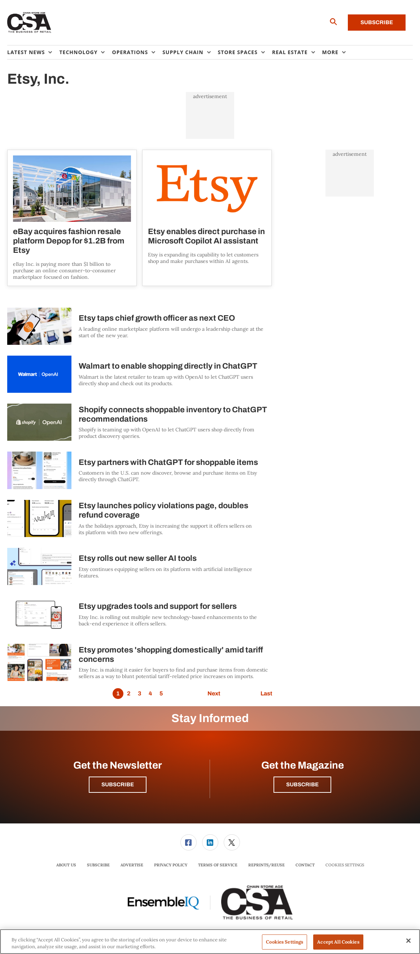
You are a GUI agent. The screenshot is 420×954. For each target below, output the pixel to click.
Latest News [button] (26, 52)
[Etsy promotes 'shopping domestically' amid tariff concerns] (39, 662)
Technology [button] (78, 52)
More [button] (330, 52)
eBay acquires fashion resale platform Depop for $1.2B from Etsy (68, 241)
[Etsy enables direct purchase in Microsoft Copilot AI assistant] (207, 188)
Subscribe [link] (98, 864)
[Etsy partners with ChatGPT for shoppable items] (39, 470)
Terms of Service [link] (217, 864)
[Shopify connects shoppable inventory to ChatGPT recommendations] (39, 422)
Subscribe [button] (117, 784)
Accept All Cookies (338, 942)
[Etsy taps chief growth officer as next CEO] (39, 326)
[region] (210, 941)
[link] (188, 842)
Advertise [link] (132, 864)
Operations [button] (130, 52)
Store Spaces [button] (238, 52)
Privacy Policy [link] (170, 864)
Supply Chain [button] (182, 52)
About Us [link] (66, 864)
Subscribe (376, 22)
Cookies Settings (344, 865)
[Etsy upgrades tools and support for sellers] (39, 614)
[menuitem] (33, 52)
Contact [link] (305, 864)
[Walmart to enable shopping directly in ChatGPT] (39, 374)
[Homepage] (29, 23)
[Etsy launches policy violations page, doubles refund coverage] (39, 518)
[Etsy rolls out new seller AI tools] (39, 566)
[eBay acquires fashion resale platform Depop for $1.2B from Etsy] (72, 188)
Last (266, 693)
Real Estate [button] (290, 52)
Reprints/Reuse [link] (266, 864)
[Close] (408, 941)
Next (213, 693)
